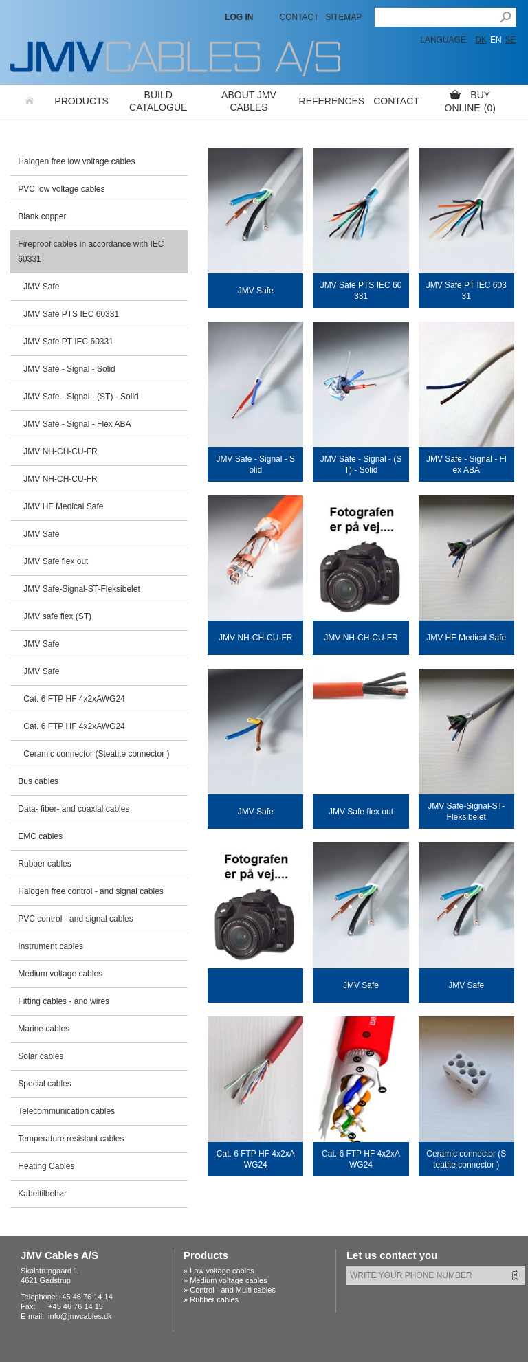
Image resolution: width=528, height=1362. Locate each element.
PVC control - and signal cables (75, 919)
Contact (298, 17)
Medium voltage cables (60, 974)
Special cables (44, 1084)
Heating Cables (46, 1166)
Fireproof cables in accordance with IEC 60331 (91, 251)
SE (510, 40)
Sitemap (344, 17)
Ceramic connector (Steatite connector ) (96, 754)
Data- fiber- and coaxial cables (73, 809)
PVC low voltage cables (61, 189)
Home (30, 101)
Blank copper (42, 216)
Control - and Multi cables (233, 1290)
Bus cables (38, 781)
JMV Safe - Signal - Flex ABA (77, 424)
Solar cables (40, 1056)
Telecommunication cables (66, 1111)
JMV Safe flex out (55, 561)
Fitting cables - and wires (63, 1001)
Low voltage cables (222, 1270)
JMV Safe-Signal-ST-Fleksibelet (81, 589)
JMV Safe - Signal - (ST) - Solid (80, 396)
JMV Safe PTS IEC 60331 (71, 314)
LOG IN (239, 17)
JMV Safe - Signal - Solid (69, 369)
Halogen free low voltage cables (76, 161)
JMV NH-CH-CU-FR (60, 451)
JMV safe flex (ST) (57, 616)
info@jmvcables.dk (79, 1316)
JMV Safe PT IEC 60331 (68, 341)
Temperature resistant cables (71, 1138)
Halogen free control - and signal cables (90, 891)
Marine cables (43, 1029)
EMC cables (40, 836)
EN (496, 40)
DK (481, 40)
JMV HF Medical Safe (63, 506)
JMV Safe (41, 286)
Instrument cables (50, 946)
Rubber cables (44, 864)
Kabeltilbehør (42, 1193)
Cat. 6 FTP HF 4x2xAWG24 (73, 699)
